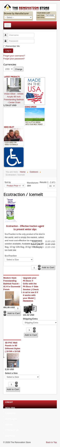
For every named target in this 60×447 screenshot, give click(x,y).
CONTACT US (12, 430)
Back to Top (51, 442)
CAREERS (10, 413)
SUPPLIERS (11, 419)
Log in (8, 50)
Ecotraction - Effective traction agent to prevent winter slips (25, 228)
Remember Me (13, 46)
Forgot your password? (14, 58)
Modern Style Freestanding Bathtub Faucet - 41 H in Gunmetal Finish (11, 284)
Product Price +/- (14, 186)
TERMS (8, 425)
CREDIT (9, 402)
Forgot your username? (14, 56)
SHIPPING (10, 436)
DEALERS (10, 408)
